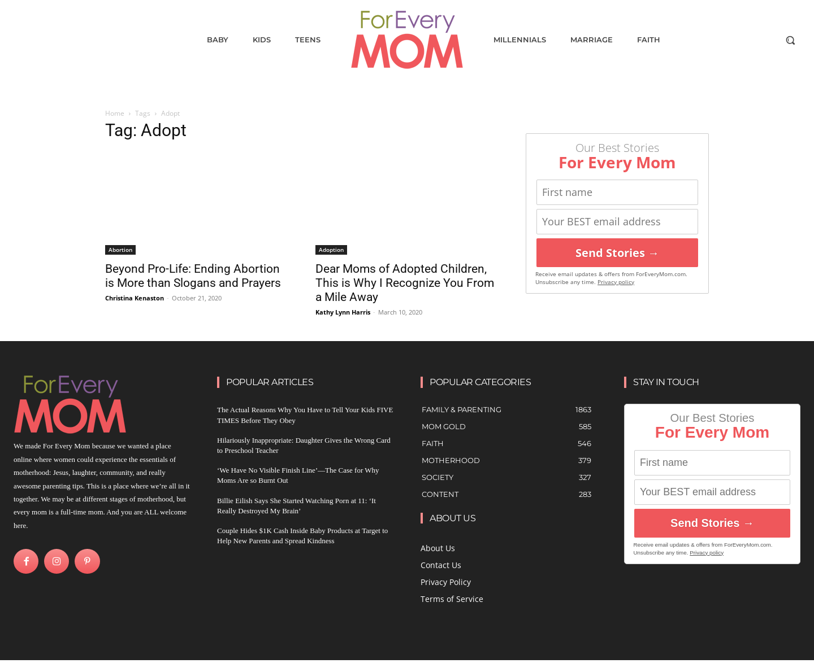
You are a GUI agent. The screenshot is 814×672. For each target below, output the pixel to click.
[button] (790, 40)
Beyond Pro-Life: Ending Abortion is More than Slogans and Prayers (193, 276)
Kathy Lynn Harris (342, 312)
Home (114, 113)
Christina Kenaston (134, 298)
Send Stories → (617, 252)
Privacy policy (615, 282)
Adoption (331, 250)
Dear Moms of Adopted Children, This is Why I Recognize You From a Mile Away (404, 283)
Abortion (120, 250)
